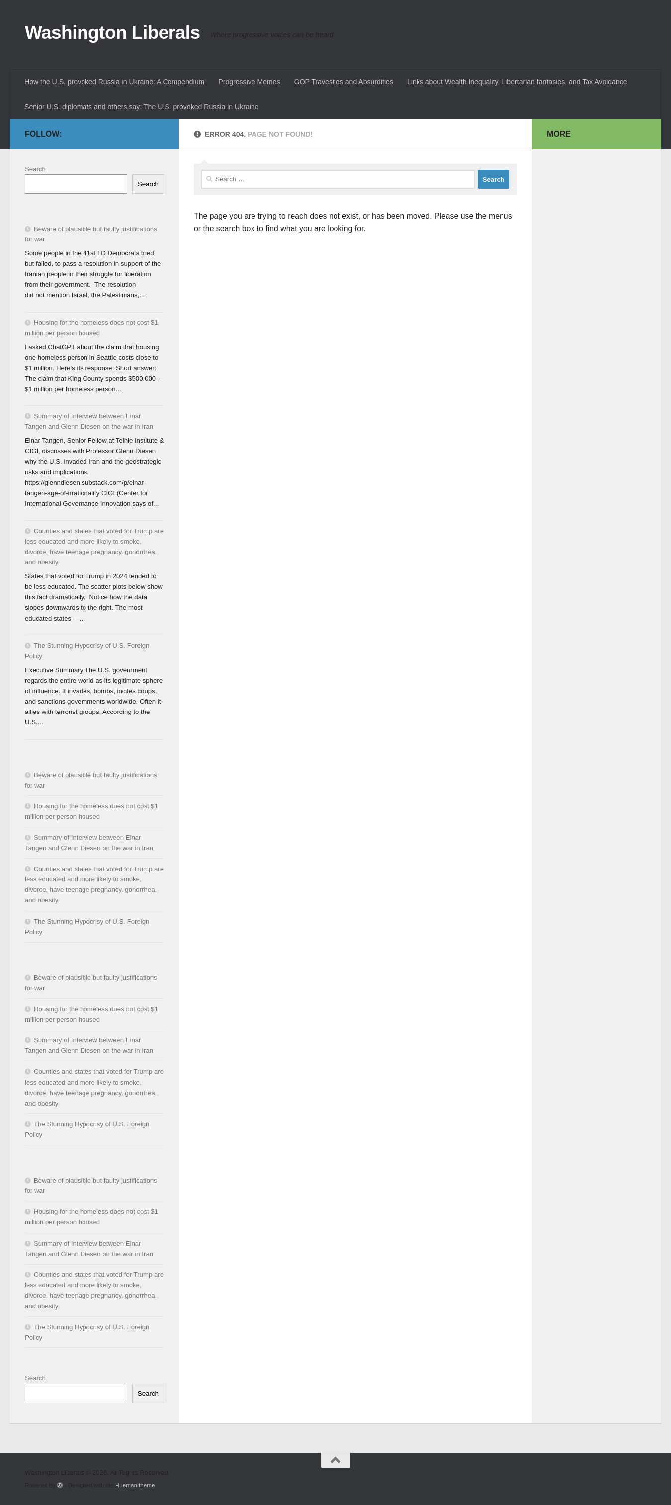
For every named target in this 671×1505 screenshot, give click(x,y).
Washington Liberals (112, 32)
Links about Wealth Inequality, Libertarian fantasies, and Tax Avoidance (517, 82)
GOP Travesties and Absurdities (343, 82)
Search (35, 169)
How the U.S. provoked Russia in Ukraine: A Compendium (114, 82)
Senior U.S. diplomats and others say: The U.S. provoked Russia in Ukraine (141, 107)
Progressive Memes (249, 82)
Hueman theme (135, 1485)
